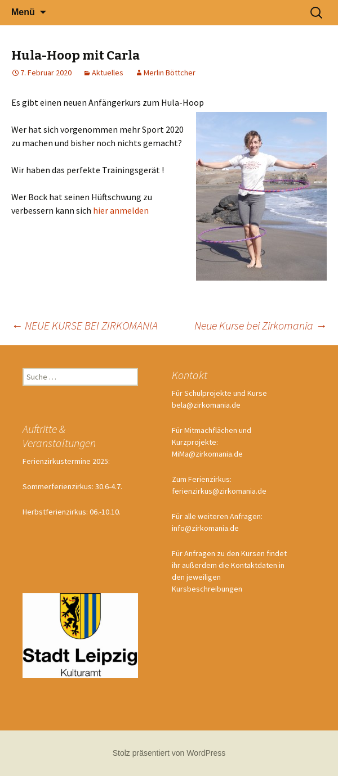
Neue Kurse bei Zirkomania (260, 325)
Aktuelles (107, 72)
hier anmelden (121, 210)
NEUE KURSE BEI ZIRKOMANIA (84, 325)
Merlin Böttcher (169, 72)
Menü (23, 12)
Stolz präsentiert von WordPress (169, 752)
